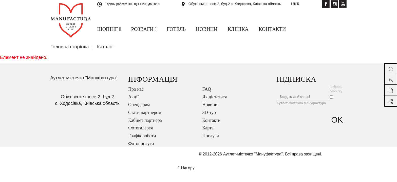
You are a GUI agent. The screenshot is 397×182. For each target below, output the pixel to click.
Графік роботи (142, 135)
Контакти (211, 120)
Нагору (186, 167)
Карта (208, 127)
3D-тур (209, 112)
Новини (209, 104)
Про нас (136, 89)
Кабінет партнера (145, 120)
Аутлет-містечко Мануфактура (301, 103)
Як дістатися (214, 96)
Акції (133, 96)
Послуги (210, 135)
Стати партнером (144, 112)
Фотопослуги (141, 143)
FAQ (206, 89)
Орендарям (139, 104)
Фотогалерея (140, 127)
